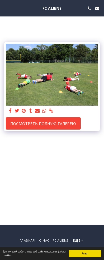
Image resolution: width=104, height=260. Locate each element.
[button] (6, 8)
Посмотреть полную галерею (43, 123)
